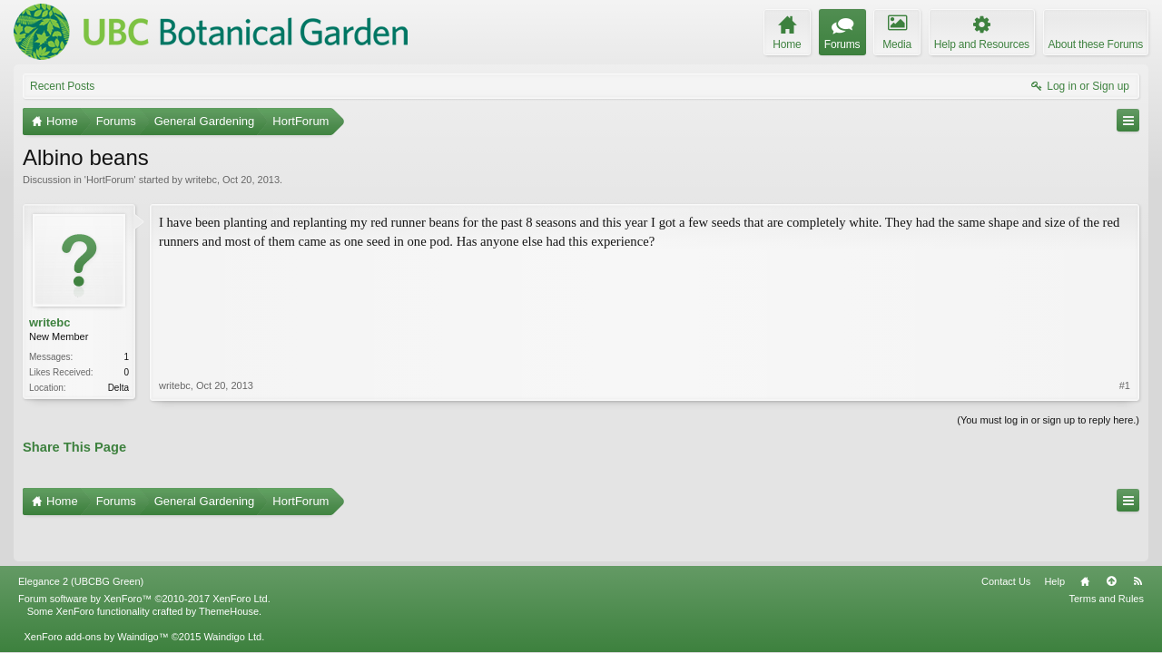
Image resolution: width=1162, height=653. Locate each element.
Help (1054, 542)
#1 (1124, 321)
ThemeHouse (229, 572)
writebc (201, 179)
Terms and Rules (1106, 559)
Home (1084, 542)
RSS (1137, 542)
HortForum (110, 179)
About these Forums (1096, 44)
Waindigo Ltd (232, 597)
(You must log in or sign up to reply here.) (1048, 418)
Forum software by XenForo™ (144, 559)
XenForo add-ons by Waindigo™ (96, 597)
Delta (118, 388)
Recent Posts (62, 86)
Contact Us (1005, 542)
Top (1111, 542)
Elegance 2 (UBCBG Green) (80, 542)
